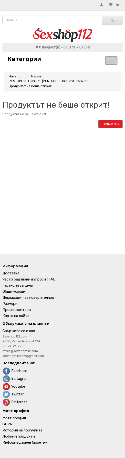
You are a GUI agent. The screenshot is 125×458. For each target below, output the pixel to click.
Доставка (10, 273)
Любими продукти (18, 436)
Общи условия (14, 291)
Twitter (13, 394)
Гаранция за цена (17, 285)
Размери (10, 303)
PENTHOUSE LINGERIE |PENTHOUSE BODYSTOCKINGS (48, 81)
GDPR (7, 424)
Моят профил (14, 418)
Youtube (13, 386)
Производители (16, 310)
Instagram (15, 378)
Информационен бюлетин (24, 442)
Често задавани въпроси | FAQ (28, 279)
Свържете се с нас (18, 331)
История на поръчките (22, 430)
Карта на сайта (15, 316)
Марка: (36, 76)
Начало (15, 76)
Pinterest (14, 402)
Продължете (110, 123)
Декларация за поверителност (29, 297)
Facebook (15, 371)
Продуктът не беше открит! (30, 86)
